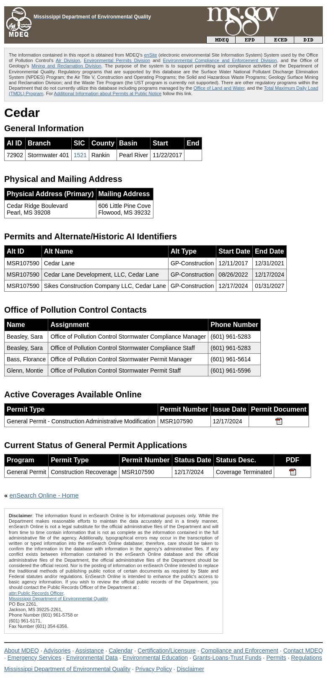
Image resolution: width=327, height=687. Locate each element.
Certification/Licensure (167, 650)
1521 (80, 155)
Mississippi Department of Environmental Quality (67, 669)
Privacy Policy (153, 669)
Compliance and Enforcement (239, 650)
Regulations (306, 657)
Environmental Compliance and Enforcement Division (220, 60)
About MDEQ (21, 650)
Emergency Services (34, 657)
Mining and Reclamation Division (66, 65)
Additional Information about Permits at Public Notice (108, 93)
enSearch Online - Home (44, 495)
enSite (150, 54)
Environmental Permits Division (117, 60)
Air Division (68, 60)
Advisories (57, 650)
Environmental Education (155, 657)
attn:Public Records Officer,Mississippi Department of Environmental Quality (58, 596)
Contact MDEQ (303, 650)
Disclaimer (190, 669)
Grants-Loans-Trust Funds (227, 657)
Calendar (120, 650)
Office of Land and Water (219, 88)
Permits (276, 657)
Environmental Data (92, 657)
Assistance (89, 650)
